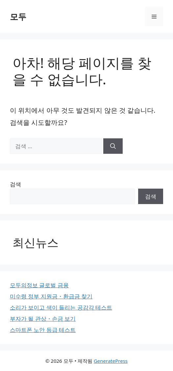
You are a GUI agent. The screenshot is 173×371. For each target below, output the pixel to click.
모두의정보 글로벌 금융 (39, 285)
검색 (15, 184)
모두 (18, 16)
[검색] (113, 146)
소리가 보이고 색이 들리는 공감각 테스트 (61, 307)
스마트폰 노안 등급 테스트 (43, 330)
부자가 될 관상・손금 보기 (43, 318)
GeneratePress (111, 361)
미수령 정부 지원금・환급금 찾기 (51, 296)
